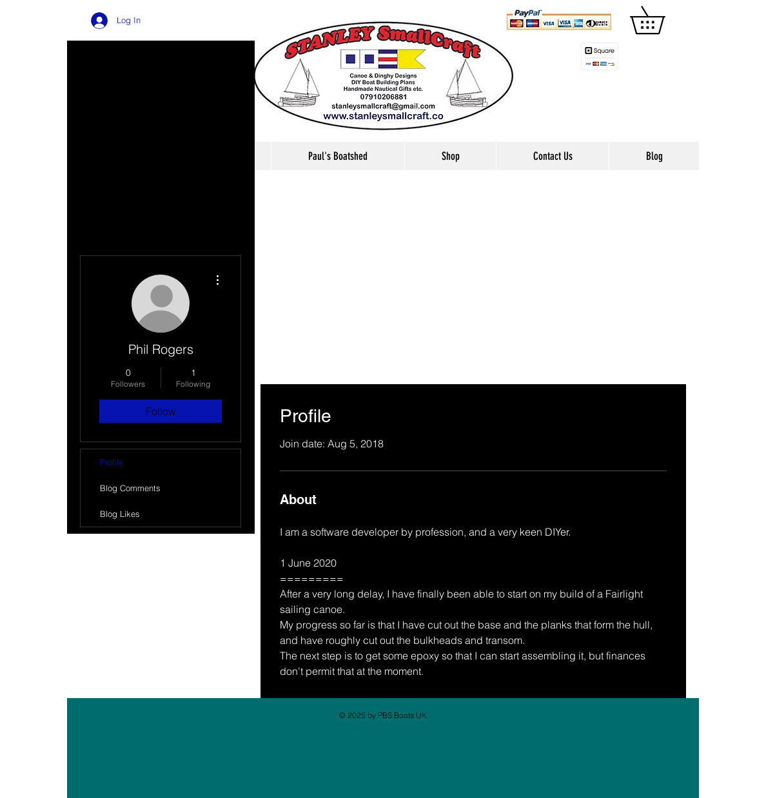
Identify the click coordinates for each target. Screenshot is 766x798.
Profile (111, 462)
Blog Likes (120, 514)
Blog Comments (130, 488)
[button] (661, 20)
